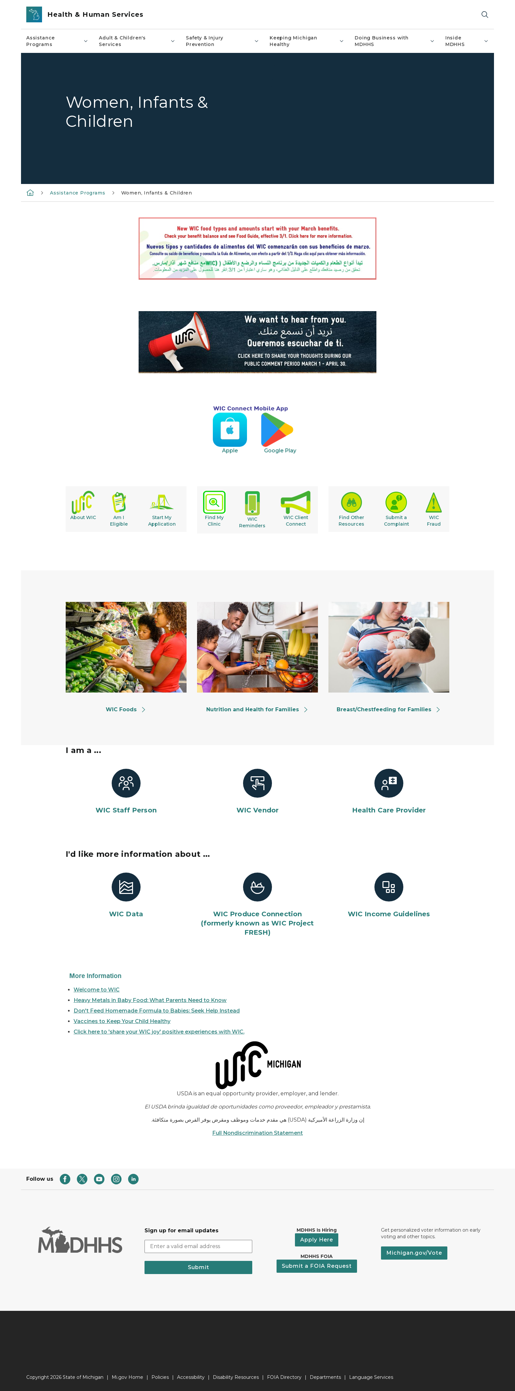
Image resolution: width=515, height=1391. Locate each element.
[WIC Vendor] (257, 792)
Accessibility (191, 1377)
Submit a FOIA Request (317, 1266)
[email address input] (198, 1246)
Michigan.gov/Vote (414, 1253)
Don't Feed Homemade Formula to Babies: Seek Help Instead (157, 1011)
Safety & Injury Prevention (222, 41)
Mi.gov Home (127, 1377)
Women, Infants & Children (156, 193)
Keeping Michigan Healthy (307, 41)
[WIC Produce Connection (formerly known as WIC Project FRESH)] (257, 905)
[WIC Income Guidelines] (388, 896)
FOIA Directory (284, 1377)
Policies (160, 1377)
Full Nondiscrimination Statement (257, 1133)
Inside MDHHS (467, 41)
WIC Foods (126, 709)
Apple (241, 450)
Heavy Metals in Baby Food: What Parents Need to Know (150, 1000)
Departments (325, 1377)
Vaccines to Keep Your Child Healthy (122, 1021)
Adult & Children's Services (137, 41)
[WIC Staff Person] (126, 792)
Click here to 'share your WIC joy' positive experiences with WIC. (159, 1032)
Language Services (371, 1377)
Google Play (281, 450)
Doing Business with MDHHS (395, 41)
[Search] (485, 15)
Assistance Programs (57, 41)
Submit (198, 1267)
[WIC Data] (126, 896)
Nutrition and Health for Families (257, 709)
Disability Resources (236, 1377)
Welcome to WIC (97, 990)
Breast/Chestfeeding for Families (389, 709)
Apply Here (316, 1240)
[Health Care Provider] (388, 792)
